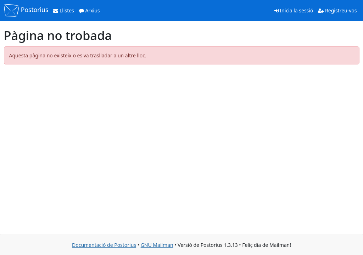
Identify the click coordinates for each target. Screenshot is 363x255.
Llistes (63, 10)
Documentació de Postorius (104, 245)
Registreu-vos (337, 10)
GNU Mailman (157, 245)
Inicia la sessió (293, 10)
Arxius (89, 10)
